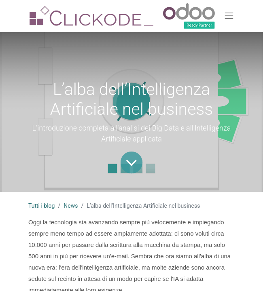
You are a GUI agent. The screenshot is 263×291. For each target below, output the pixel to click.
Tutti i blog (41, 205)
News (71, 205)
